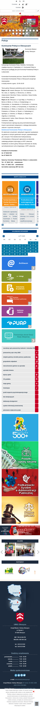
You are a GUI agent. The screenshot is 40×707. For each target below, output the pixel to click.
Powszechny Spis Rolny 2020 (11, 352)
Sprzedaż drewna (8, 370)
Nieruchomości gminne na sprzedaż (14, 366)
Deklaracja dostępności (10, 401)
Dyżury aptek (7, 374)
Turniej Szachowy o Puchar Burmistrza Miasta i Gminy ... (10, 202)
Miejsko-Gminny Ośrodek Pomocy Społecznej (16, 357)
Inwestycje (27, 194)
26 (14, 254)
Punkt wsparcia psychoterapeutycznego (15, 392)
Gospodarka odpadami (10, 361)
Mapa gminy (7, 383)
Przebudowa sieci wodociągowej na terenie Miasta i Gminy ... (27, 203)
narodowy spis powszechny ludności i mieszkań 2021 (19, 348)
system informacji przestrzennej (13, 405)
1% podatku (7, 379)
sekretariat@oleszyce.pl (22, 679)
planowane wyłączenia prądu (12, 410)
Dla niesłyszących (8, 397)
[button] (34, 691)
